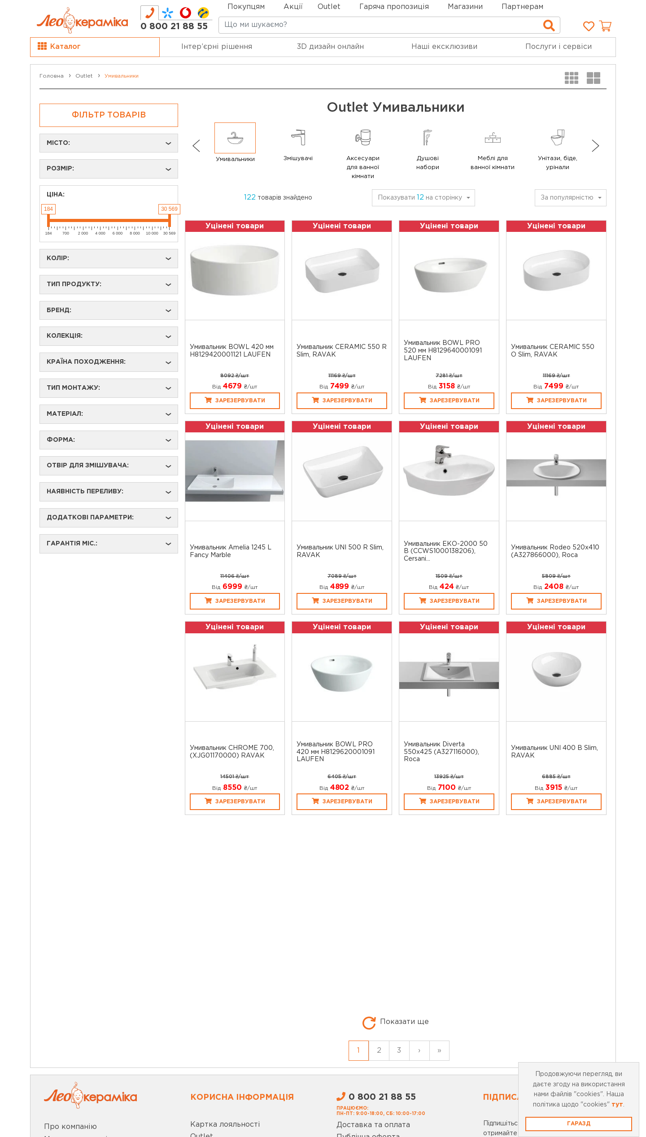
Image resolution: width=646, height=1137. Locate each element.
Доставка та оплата (373, 1125)
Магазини (465, 7)
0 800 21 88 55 (174, 26)
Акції (293, 7)
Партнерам (522, 7)
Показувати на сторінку (420, 197)
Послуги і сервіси (558, 47)
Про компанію (70, 1127)
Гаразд (578, 1123)
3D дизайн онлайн (330, 47)
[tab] (149, 12)
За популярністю (567, 197)
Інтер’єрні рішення (216, 47)
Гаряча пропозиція (394, 7)
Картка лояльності (225, 1124)
